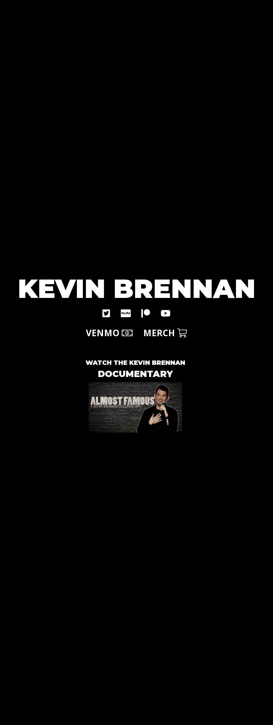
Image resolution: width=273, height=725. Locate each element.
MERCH (165, 333)
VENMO (109, 333)
